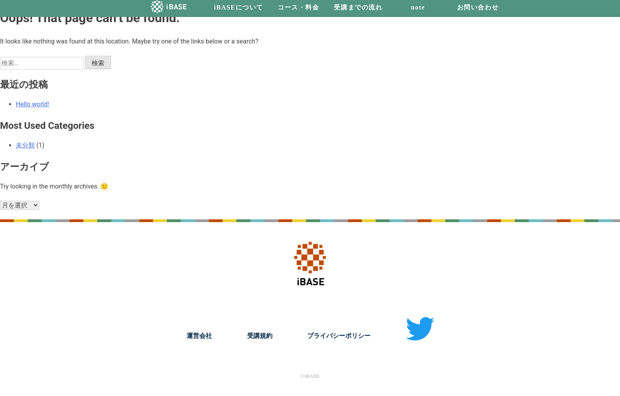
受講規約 (259, 335)
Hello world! (32, 104)
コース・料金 (298, 7)
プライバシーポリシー (338, 335)
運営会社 (199, 335)
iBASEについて (238, 7)
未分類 (25, 145)
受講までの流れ (358, 7)
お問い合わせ (478, 7)
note (418, 7)
